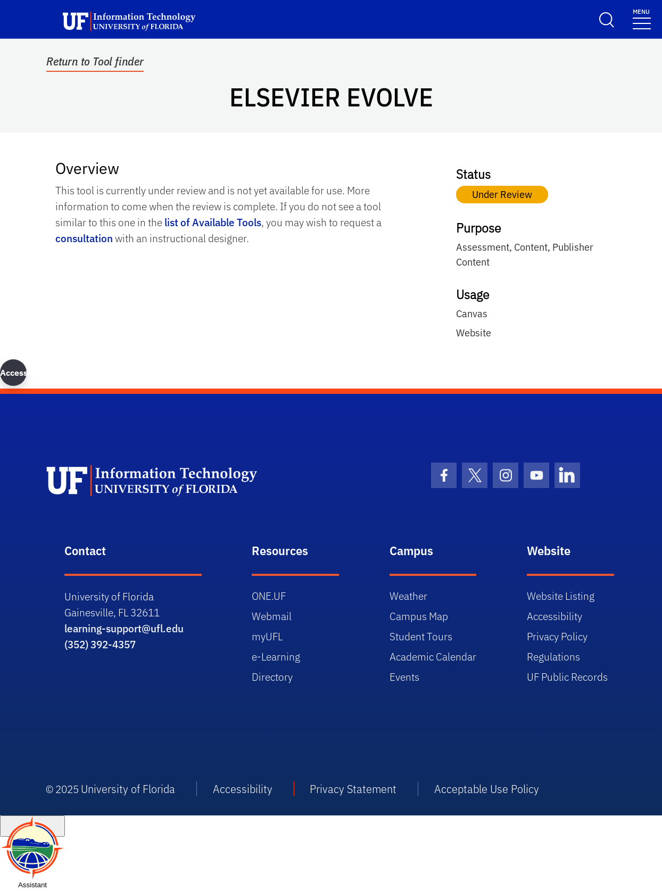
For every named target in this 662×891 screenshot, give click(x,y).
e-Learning (276, 656)
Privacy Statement (353, 788)
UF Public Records (567, 677)
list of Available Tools (212, 222)
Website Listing (560, 596)
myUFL (267, 636)
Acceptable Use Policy (486, 788)
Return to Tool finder (95, 62)
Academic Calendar (433, 656)
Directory (272, 677)
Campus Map (419, 616)
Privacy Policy (557, 636)
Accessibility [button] (13, 372)
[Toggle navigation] (641, 18)
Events (404, 677)
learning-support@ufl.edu (124, 628)
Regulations (553, 656)
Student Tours (421, 636)
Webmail (272, 616)
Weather (408, 596)
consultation (84, 238)
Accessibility (554, 616)
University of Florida (128, 788)
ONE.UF (269, 596)
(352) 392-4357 (100, 644)
